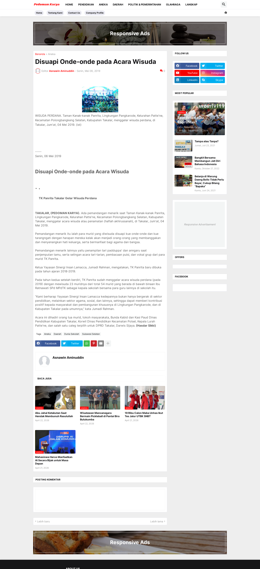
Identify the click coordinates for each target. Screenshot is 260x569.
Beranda (40, 54)
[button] (224, 4)
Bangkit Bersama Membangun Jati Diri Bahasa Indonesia (207, 161)
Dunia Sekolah (71, 334)
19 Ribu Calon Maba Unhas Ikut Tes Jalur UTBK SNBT (144, 414)
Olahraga (173, 4)
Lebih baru (43, 521)
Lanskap (191, 4)
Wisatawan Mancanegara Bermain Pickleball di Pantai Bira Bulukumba (99, 416)
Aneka (103, 4)
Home (69, 4)
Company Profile (95, 12)
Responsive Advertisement (199, 224)
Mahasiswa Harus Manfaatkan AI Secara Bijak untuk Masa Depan (53, 460)
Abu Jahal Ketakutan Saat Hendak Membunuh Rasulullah (54, 414)
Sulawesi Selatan (91, 334)
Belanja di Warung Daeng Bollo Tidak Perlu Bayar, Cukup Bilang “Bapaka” (209, 181)
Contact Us (74, 12)
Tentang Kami (55, 12)
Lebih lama (156, 521)
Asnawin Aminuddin (68, 357)
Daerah (118, 4)
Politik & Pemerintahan (144, 4)
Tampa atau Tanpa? (207, 141)
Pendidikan (86, 4)
